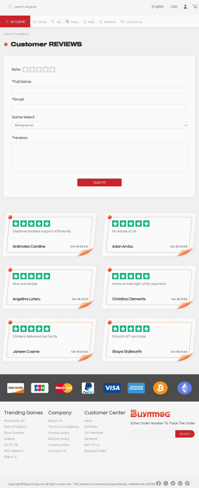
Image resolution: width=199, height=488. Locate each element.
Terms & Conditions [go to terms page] (63, 426)
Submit (99, 182)
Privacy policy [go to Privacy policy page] (59, 432)
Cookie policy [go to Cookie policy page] (58, 445)
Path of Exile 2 (15, 426)
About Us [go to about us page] (55, 420)
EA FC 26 (11, 445)
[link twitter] (165, 484)
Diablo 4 (10, 457)
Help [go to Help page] (88, 420)
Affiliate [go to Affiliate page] (90, 426)
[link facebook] (158, 484)
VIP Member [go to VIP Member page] (94, 432)
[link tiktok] (173, 484)
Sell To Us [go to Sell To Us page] (92, 445)
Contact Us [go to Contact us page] (57, 451)
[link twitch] (180, 484)
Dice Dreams (14, 432)
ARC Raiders (13, 451)
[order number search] (153, 434)
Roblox (9, 438)
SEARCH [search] (184, 434)
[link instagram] (187, 484)
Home (8, 34)
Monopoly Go (14, 420)
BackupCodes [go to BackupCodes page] (95, 451)
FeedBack (22, 34)
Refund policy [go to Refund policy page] (59, 438)
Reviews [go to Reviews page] (90, 438)
